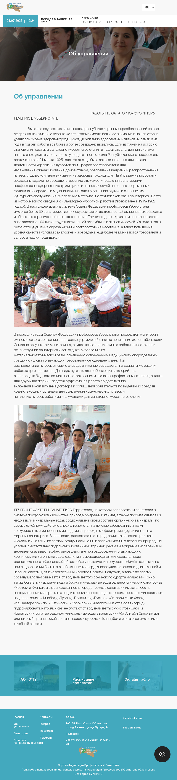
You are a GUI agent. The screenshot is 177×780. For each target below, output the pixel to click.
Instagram (46, 731)
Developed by (84, 774)
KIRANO (98, 774)
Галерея (45, 724)
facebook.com (130, 718)
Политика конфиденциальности (28, 741)
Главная (19, 717)
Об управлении (21, 725)
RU (147, 7)
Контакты (46, 717)
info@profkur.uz (129, 728)
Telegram (46, 738)
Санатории (21, 733)
